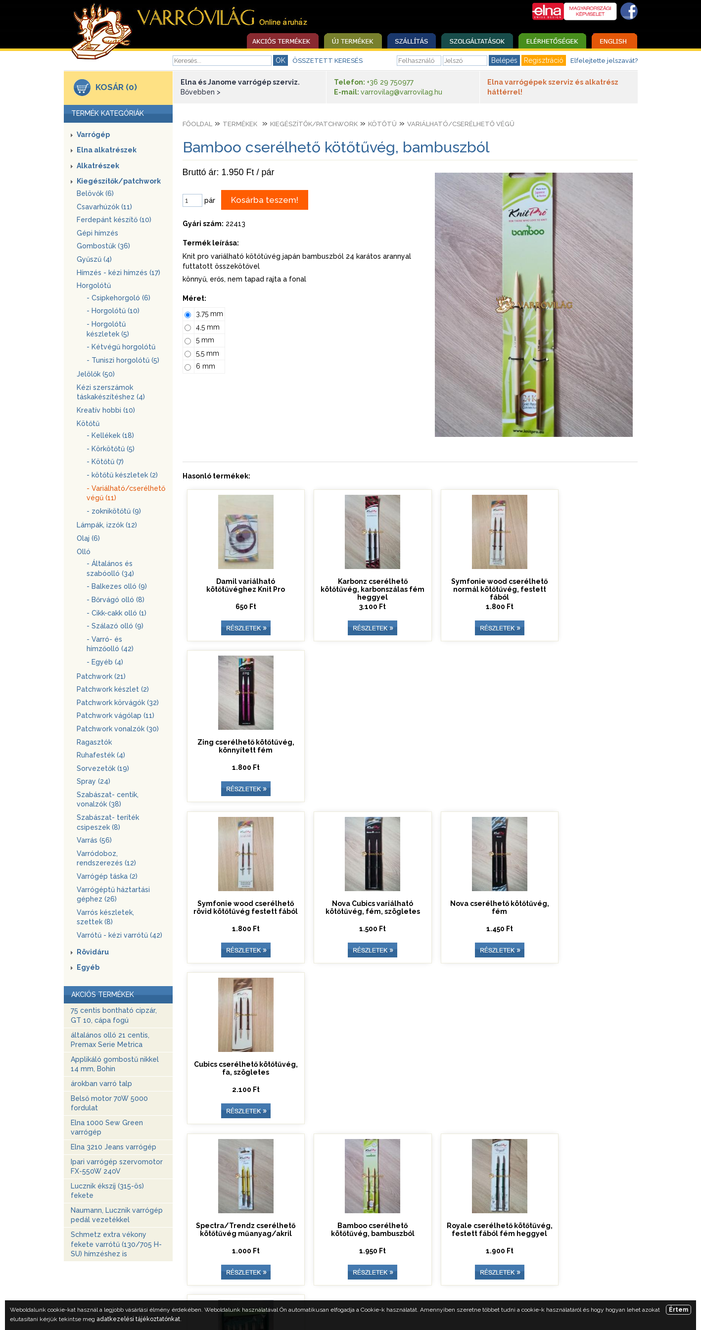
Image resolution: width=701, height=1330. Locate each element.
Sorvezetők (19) (103, 768)
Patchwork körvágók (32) (118, 703)
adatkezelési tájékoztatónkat (138, 1319)
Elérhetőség (281, 1277)
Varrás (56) (94, 840)
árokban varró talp (101, 1084)
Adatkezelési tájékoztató (513, 1277)
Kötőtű (88, 424)
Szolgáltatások (220, 1277)
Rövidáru (93, 952)
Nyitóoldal (162, 1277)
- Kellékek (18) (110, 435)
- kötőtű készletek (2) (122, 475)
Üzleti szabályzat (346, 1277)
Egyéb (88, 967)
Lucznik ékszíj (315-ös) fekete (107, 1191)
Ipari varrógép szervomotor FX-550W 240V (117, 1167)
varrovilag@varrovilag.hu (401, 92)
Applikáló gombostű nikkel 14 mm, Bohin (115, 1064)
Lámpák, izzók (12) (107, 525)
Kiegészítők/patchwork (119, 181)
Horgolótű (94, 285)
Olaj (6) (88, 538)
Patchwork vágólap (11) (115, 715)
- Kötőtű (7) (105, 462)
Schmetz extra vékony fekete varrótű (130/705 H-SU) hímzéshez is (116, 1244)
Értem (678, 1309)
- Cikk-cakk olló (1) (116, 613)
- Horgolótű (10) (113, 311)
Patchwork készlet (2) (113, 689)
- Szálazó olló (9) (115, 626)
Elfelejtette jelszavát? (604, 60)
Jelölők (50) (96, 374)
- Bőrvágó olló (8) (115, 600)
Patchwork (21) (101, 676)
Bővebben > (201, 92)
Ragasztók (94, 742)
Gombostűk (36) (103, 246)
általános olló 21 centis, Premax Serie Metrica (110, 1040)
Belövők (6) (95, 193)
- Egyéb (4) (105, 662)
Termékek (240, 124)
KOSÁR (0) (116, 87)
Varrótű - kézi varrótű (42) (119, 935)
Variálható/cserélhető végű (460, 124)
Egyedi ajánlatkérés (423, 1277)
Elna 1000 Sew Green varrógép (107, 1128)
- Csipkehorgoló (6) (118, 298)
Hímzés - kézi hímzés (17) (118, 273)
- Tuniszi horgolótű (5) (123, 360)
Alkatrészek (98, 166)
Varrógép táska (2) (107, 876)
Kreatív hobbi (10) (106, 410)
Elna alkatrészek (107, 150)
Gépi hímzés (97, 233)
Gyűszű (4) (94, 259)
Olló (84, 552)
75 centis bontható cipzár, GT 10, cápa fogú (114, 1015)
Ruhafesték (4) (101, 755)
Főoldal (197, 124)
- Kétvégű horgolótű (121, 347)
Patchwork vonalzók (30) (118, 729)
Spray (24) (93, 781)
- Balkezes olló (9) (117, 586)
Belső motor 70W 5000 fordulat (109, 1103)
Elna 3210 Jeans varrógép (113, 1147)
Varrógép (93, 135)
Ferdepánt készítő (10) (114, 220)
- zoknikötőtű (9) (114, 511)
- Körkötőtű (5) (111, 449)
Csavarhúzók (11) (104, 207)
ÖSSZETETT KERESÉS (327, 60)
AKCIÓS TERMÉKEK (102, 994)
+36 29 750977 (390, 82)
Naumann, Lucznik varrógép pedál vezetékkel (117, 1215)
